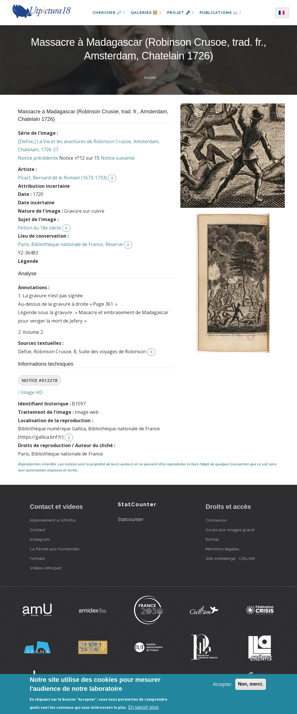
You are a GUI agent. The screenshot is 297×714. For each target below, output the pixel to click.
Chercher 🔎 (106, 12)
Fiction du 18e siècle (39, 228)
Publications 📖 (221, 12)
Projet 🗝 (180, 12)
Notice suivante (118, 158)
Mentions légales (222, 549)
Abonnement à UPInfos (53, 520)
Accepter (222, 684)
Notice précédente (38, 158)
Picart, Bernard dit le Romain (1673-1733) (62, 177)
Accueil (150, 77)
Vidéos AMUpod (45, 568)
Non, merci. (250, 684)
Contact (38, 529)
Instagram (40, 539)
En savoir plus (143, 707)
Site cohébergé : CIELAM (230, 558)
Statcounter (131, 519)
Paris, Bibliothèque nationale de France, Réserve (70, 244)
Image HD (30, 392)
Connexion (216, 520)
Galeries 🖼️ (145, 12)
